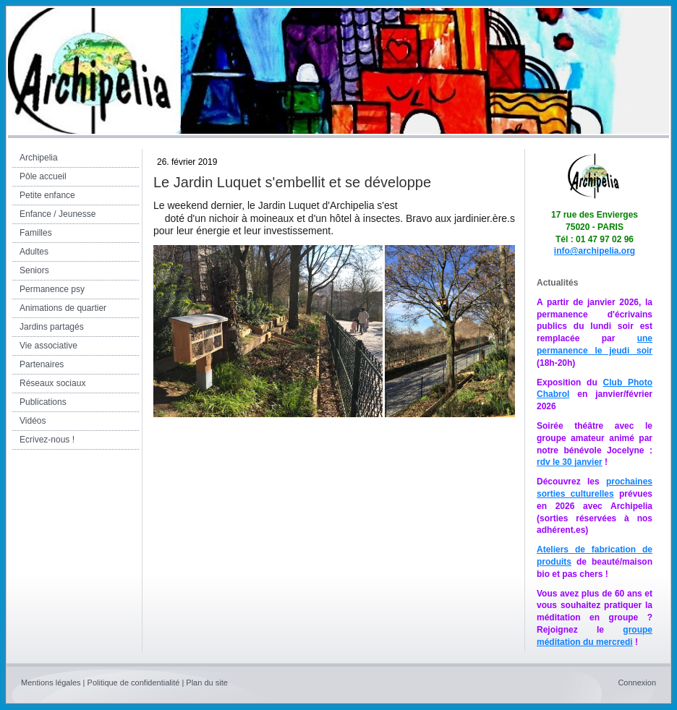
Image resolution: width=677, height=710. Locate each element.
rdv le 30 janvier (570, 462)
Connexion (637, 682)
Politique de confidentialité (134, 682)
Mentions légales (51, 682)
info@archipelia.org (594, 251)
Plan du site (206, 682)
